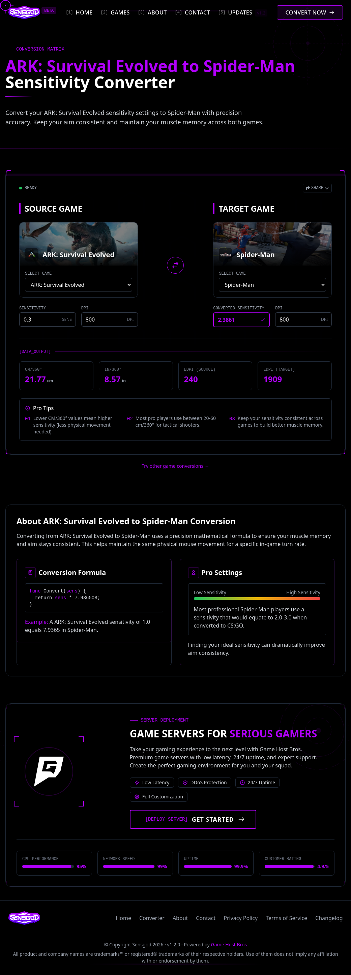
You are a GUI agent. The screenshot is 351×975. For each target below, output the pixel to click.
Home (123, 918)
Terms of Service (286, 918)
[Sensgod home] (24, 12)
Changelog (329, 918)
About (180, 918)
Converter (152, 918)
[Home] (79, 12)
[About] (152, 12)
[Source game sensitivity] (47, 319)
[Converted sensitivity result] (241, 319)
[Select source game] (78, 285)
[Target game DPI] (303, 319)
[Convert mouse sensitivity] (310, 12)
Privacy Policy (241, 918)
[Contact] (192, 12)
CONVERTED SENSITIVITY (238, 308)
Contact (205, 918)
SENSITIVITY (32, 308)
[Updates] (242, 12)
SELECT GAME (38, 273)
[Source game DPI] (109, 319)
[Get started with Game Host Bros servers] (193, 819)
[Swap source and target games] (175, 265)
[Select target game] (272, 285)
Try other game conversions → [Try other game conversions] (175, 466)
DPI (85, 308)
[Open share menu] (317, 188)
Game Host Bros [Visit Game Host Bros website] (229, 944)
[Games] (115, 12)
